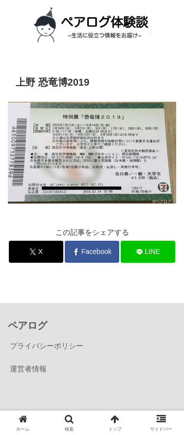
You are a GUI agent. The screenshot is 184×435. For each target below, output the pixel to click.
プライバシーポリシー (46, 346)
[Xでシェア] (36, 252)
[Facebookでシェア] (92, 252)
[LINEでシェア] (148, 252)
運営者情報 (28, 369)
